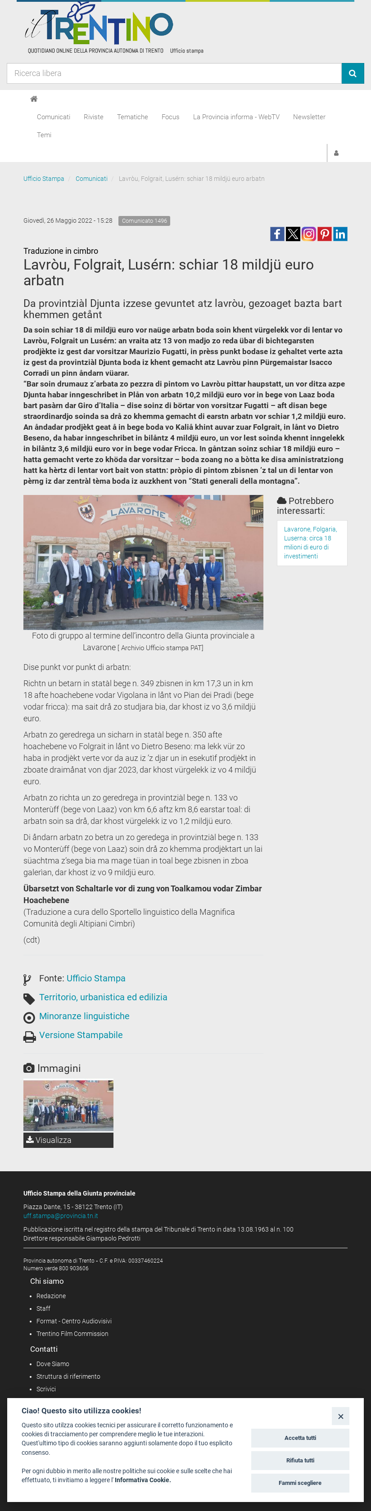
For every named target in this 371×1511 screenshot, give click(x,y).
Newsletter (309, 117)
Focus (171, 117)
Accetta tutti (300, 1438)
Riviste (94, 117)
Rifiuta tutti (300, 1460)
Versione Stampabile (81, 1035)
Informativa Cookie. (143, 1480)
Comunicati (53, 117)
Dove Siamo (52, 1363)
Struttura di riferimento (68, 1376)
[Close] (340, 1416)
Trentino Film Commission (72, 1333)
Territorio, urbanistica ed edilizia (103, 997)
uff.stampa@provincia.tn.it (60, 1215)
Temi (44, 135)
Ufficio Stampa (43, 178)
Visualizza (49, 1140)
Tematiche (132, 117)
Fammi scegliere (300, 1483)
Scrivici (46, 1389)
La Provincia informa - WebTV (236, 117)
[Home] (34, 99)
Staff (43, 1308)
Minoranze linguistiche (84, 1016)
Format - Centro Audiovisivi (74, 1321)
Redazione (51, 1296)
